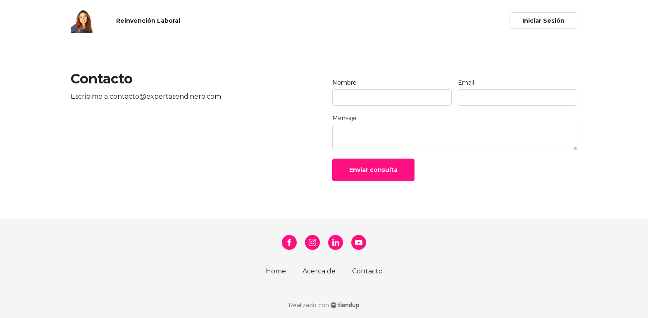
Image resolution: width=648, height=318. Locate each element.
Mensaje (344, 118)
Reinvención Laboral (148, 20)
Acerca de (319, 271)
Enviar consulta (373, 169)
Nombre (344, 82)
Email (466, 82)
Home (276, 271)
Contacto (367, 271)
